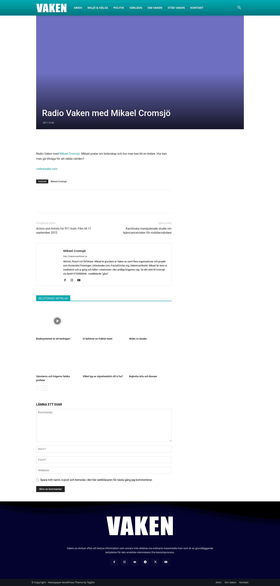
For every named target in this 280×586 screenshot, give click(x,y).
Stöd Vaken (176, 8)
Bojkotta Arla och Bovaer (143, 376)
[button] (239, 8)
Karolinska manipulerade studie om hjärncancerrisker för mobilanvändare (147, 230)
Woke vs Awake (138, 338)
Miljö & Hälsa (98, 8)
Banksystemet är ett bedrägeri (53, 338)
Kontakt (196, 8)
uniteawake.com (47, 169)
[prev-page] (38, 388)
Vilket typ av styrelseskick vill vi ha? (103, 376)
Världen (136, 8)
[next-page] (44, 388)
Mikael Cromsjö (70, 153)
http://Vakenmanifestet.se (75, 256)
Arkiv (78, 8)
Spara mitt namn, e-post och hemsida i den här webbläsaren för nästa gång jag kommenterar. (96, 479)
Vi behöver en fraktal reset (97, 338)
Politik (118, 8)
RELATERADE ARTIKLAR (53, 298)
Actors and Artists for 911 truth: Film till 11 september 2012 (63, 230)
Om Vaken (155, 8)
